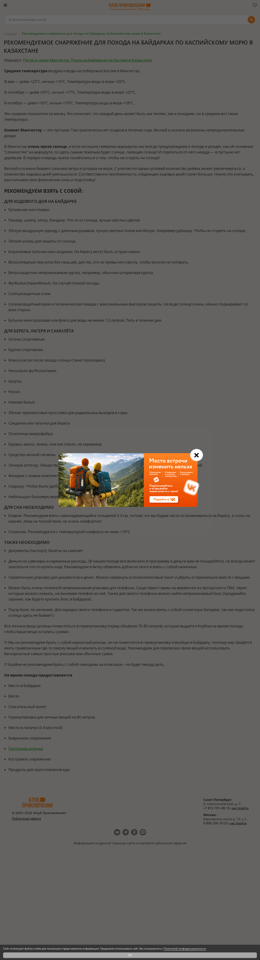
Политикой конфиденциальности (185, 948)
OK (130, 955)
